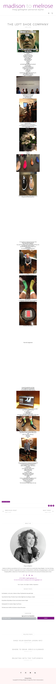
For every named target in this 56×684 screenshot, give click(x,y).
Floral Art (28, 127)
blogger (28, 63)
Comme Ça (28, 482)
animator (28, 61)
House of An (27, 123)
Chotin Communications (38, 680)
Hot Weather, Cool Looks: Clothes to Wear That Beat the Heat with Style (17, 593)
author (28, 62)
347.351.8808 (22, 578)
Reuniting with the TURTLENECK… (28, 658)
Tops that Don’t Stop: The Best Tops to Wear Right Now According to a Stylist (18, 597)
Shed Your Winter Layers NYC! (28, 640)
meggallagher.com (38, 579)
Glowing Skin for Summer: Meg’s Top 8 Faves (11, 604)
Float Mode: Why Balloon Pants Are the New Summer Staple (15, 600)
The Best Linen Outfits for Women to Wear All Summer (14, 607)
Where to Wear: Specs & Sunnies (28, 649)
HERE (28, 476)
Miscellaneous (5, 501)
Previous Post (11, 510)
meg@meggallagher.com (31, 578)
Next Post (47, 510)
